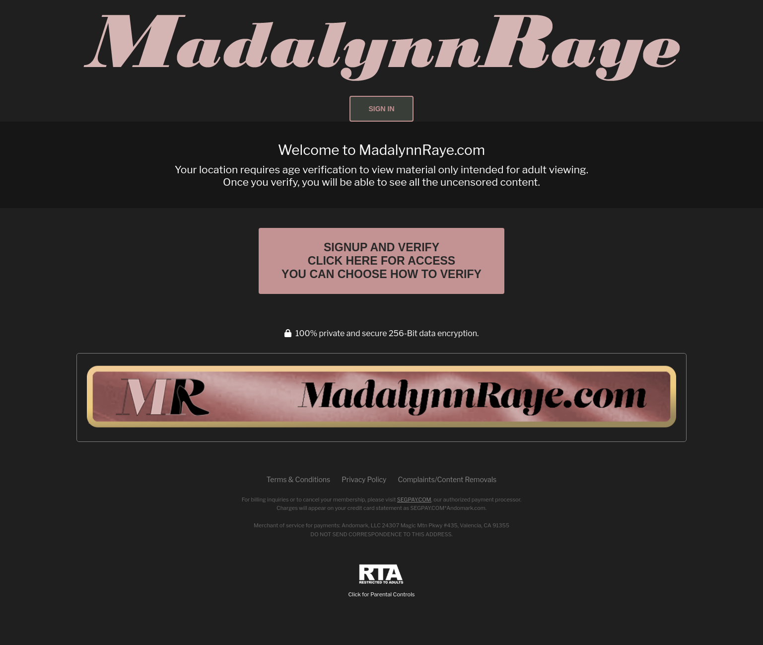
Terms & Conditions (298, 479)
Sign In (381, 109)
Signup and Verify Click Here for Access (381, 261)
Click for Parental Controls (381, 581)
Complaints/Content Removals (447, 479)
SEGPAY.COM (414, 499)
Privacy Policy (364, 479)
